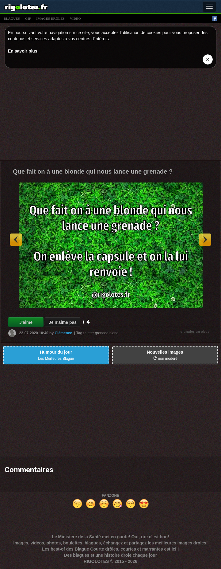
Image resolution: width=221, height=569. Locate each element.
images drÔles (50, 18)
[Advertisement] (110, 116)
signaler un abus (195, 331)
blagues (12, 18)
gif (28, 18)
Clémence (63, 333)
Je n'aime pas (63, 322)
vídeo (75, 18)
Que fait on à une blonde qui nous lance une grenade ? (93, 171)
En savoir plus (22, 51)
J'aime (25, 322)
